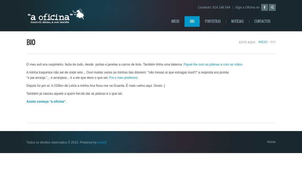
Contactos (262, 21)
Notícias (237, 21)
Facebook (264, 7)
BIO (192, 21)
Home (271, 142)
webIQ (102, 142)
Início (175, 21)
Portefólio (213, 21)
